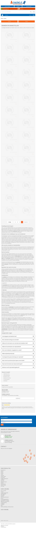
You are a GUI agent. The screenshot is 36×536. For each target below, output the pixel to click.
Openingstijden (3, 494)
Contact (18, 399)
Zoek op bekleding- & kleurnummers (7, 507)
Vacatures (2, 505)
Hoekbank (2, 480)
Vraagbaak (2, 504)
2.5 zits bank (8, 258)
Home (2, 19)
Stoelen (2, 473)
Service (2, 498)
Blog (1, 506)
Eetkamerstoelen (4, 482)
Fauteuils (2, 475)
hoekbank (4, 277)
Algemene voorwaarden (5, 502)
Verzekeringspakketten (5, 499)
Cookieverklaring (4, 503)
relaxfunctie (15, 231)
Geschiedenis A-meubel (5, 500)
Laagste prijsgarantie (4, 493)
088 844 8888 (5, 390)
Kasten (2, 472)
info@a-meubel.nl (6, 394)
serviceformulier (4, 329)
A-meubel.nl (13, 524)
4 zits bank (6, 264)
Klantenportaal (28, 6)
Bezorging (2, 495)
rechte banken (17, 256)
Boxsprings (3, 478)
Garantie (2, 496)
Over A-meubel (7, 6)
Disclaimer (2, 526)
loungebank (5, 285)
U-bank (16, 294)
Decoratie (2, 486)
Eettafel (2, 483)
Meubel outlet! (3, 477)
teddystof (9, 319)
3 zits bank (18, 262)
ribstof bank (11, 307)
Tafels (2, 474)
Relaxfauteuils (3, 484)
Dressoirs (2, 481)
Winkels (18, 6)
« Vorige (9, 222)
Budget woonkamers (4, 479)
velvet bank (23, 315)
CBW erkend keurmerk (5, 497)
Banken (2, 471)
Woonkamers (3, 470)
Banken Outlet (3, 485)
